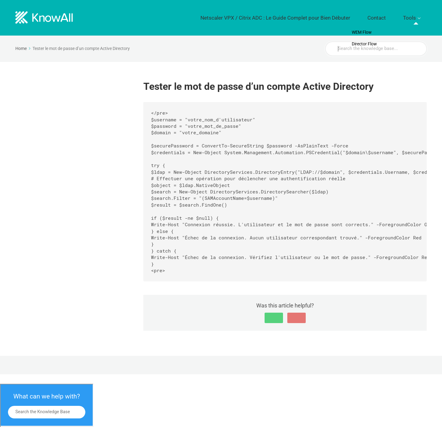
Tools (414, 15)
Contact (390, 15)
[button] (274, 313)
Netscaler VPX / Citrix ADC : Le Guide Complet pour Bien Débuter (305, 15)
